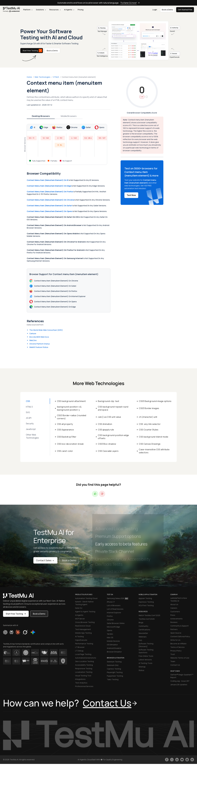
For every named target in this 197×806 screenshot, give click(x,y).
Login (154, 9)
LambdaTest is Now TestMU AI (178, 599)
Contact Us (175, 665)
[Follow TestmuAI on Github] (187, 759)
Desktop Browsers (41, 116)
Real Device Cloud (82, 626)
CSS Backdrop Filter (66, 436)
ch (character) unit (148, 417)
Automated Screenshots (85, 658)
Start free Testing (32, 50)
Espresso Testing (146, 602)
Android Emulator (114, 648)
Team (172, 661)
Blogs (141, 622)
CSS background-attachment (71, 401)
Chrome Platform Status (39, 344)
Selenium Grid (112, 665)
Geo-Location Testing (84, 661)
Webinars (142, 636)
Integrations (80, 679)
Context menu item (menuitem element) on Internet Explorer (57, 296)
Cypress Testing (114, 669)
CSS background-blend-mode (153, 436)
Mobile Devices (113, 641)
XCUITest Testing (146, 605)
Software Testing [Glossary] (146, 645)
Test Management (83, 629)
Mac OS (110, 637)
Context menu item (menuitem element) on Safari (49, 205)
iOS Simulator (112, 644)
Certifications (144, 629)
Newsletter (143, 633)
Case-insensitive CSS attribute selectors (154, 451)
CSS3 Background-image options (155, 401)
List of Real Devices (115, 609)
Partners (174, 629)
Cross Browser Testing (85, 622)
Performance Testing (84, 643)
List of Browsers (113, 605)
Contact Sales (45, 560)
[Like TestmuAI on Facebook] (167, 759)
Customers (175, 611)
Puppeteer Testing (115, 676)
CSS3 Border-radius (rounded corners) (71, 417)
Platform (27, 9)
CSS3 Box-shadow (107, 443)
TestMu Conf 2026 (147, 619)
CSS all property (65, 424)
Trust (172, 654)
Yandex (110, 634)
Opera (109, 630)
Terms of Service (177, 647)
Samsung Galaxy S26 (117, 598)
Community (143, 626)
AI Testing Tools (145, 663)
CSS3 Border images (149, 408)
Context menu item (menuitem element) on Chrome (50, 200)
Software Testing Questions (146, 651)
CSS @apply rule (106, 429)
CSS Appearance (65, 429)
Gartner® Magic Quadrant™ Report (181, 676)
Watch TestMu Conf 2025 (149, 615)
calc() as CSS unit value (109, 417)
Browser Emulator (114, 651)
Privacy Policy (175, 650)
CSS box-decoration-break (70, 443)
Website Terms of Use (179, 658)
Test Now (131, 195)
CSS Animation (105, 424)
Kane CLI (78, 608)
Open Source (175, 633)
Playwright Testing (114, 672)
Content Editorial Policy (180, 636)
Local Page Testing (83, 654)
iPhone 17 (111, 602)
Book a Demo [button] (167, 9)
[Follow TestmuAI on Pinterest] (192, 759)
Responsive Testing (83, 668)
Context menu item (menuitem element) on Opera (49, 211)
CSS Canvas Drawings (150, 443)
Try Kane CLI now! (130, 2)
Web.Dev (33, 340)
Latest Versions (145, 659)
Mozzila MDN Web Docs (39, 337)
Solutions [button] (41, 9)
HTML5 (56, 77)
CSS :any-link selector (150, 424)
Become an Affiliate (178, 643)
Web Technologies (42, 77)
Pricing (80, 9)
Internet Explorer (114, 612)
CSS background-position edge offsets (113, 437)
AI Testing (79, 636)
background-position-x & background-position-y (69, 408)
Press (172, 615)
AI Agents (69, 9)
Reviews (173, 622)
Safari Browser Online (116, 623)
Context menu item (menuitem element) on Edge (49, 186)
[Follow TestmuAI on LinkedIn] (177, 759)
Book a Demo (52, 50)
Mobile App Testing (83, 633)
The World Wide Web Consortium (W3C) (46, 330)
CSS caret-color (65, 451)
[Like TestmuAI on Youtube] (182, 759)
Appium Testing (145, 598)
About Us (174, 604)
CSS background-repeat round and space (113, 408)
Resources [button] (55, 9)
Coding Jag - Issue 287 (179, 681)
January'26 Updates (178, 684)
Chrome (110, 619)
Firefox (110, 616)
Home (29, 77)
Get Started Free (185, 9)
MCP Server (80, 618)
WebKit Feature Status (38, 347)
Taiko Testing (112, 679)
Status (141, 670)
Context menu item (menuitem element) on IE (47, 180)
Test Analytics (81, 683)
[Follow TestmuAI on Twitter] (172, 759)
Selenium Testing (114, 661)
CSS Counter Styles (148, 429)
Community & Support (179, 626)
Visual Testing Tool (83, 675)
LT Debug (79, 650)
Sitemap (142, 666)
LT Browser (80, 647)
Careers (173, 608)
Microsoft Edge (113, 627)
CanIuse (32, 333)
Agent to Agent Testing (85, 611)
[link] (11, 9)
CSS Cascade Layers (108, 451)
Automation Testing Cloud (86, 598)
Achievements (176, 618)
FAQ (140, 640)
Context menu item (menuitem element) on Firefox (50, 191)
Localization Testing (83, 672)
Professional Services (84, 686)
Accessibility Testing (84, 665)
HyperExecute (81, 640)
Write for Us (175, 640)
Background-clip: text (108, 401)
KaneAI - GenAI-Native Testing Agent (84, 603)
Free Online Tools (146, 656)
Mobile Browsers (69, 116)
